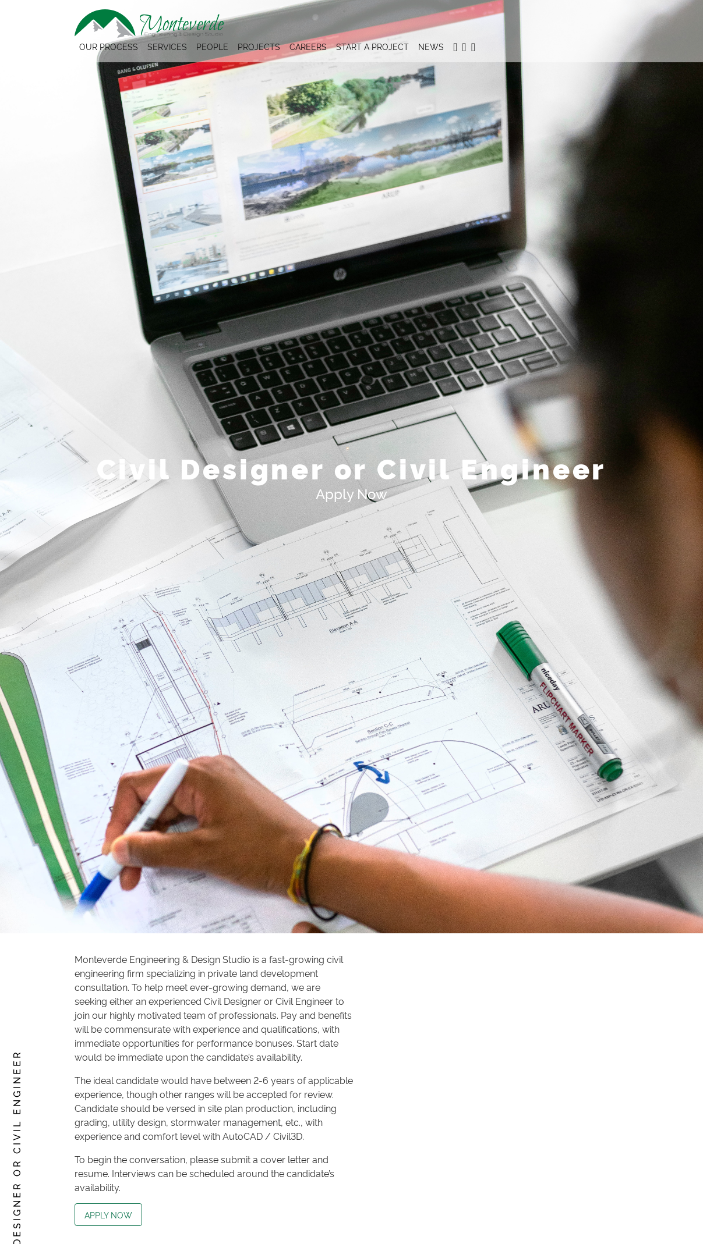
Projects (259, 46)
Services (167, 46)
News (431, 46)
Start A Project (372, 46)
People (212, 46)
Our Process (108, 46)
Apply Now (108, 1214)
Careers (308, 46)
